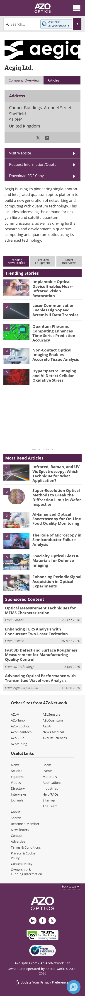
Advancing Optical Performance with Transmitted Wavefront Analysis (40, 678)
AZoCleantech (21, 732)
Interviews (19, 794)
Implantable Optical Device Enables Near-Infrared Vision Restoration (52, 288)
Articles (16, 771)
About (15, 812)
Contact (16, 835)
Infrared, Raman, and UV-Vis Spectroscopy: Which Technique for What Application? (56, 473)
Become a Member (25, 824)
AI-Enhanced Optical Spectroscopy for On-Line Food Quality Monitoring (56, 519)
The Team (50, 806)
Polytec (18, 620)
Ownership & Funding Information (26, 871)
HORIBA (18, 641)
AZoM (15, 714)
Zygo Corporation (25, 688)
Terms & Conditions (26, 847)
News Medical (53, 732)
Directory (18, 788)
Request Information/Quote (32, 164)
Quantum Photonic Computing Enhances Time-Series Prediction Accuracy (53, 333)
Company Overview (24, 80)
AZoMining (19, 744)
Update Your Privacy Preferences (42, 982)
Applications (52, 782)
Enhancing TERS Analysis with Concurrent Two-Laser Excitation (36, 631)
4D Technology (23, 666)
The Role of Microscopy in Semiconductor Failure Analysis (56, 539)
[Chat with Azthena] (73, 987)
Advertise (18, 841)
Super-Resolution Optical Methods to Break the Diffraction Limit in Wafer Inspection (56, 497)
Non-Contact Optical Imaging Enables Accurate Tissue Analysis (55, 354)
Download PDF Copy (26, 175)
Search (16, 818)
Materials (50, 777)
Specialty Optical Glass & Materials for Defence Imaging (55, 560)
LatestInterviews (69, 261)
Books (47, 765)
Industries (50, 788)
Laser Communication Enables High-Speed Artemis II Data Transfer (55, 310)
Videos (16, 782)
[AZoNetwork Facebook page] (42, 920)
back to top (70, 886)
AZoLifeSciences (55, 738)
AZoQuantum (53, 720)
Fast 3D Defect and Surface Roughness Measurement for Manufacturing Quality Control (41, 654)
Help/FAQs (50, 794)
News (15, 765)
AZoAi (47, 726)
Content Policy (21, 863)
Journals (17, 800)
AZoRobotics (20, 726)
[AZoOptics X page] (52, 920)
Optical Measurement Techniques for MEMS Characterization (40, 610)
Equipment (19, 777)
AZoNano (18, 720)
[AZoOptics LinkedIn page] (32, 920)
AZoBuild (17, 738)
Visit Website (20, 153)
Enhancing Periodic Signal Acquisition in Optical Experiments (56, 581)
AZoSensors (51, 714)
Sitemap (49, 800)
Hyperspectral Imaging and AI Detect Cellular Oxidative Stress (54, 375)
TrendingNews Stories (16, 261)
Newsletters (20, 830)
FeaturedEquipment (42, 261)
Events (48, 771)
